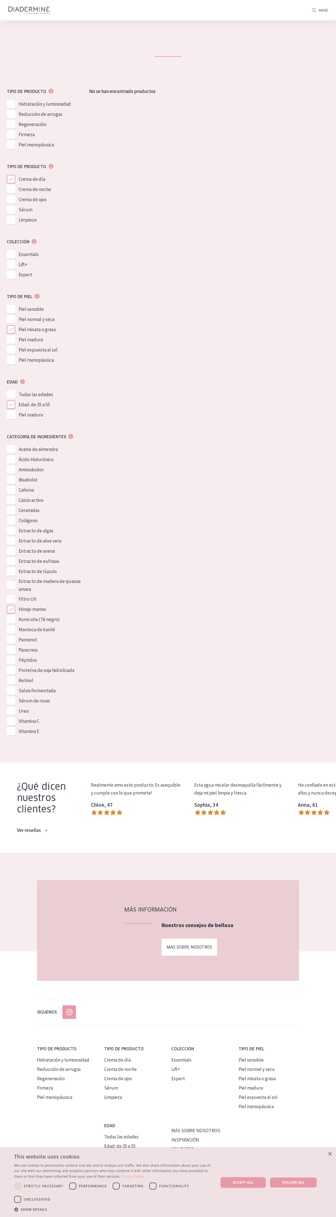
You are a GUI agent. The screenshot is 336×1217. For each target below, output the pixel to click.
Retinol (26, 680)
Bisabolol (28, 480)
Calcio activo (31, 500)
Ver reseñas (32, 830)
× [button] (330, 1154)
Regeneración (32, 124)
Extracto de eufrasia (39, 561)
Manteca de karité (37, 629)
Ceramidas (29, 510)
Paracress (28, 650)
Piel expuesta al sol (38, 350)
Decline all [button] (293, 1182)
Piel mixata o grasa (37, 329)
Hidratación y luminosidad (45, 104)
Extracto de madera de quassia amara (49, 585)
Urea (24, 711)
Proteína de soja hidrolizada (46, 670)
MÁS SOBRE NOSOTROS (195, 1130)
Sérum (25, 210)
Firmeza (27, 134)
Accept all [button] (243, 1182)
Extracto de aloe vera (40, 541)
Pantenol (28, 640)
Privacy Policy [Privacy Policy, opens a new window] (132, 1176)
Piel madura (31, 340)
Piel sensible (31, 309)
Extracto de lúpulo (38, 571)
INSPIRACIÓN (185, 1140)
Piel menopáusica (36, 145)
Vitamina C (29, 721)
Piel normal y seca (36, 319)
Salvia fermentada (37, 690)
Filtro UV (27, 599)
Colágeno (28, 520)
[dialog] (168, 1182)
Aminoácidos (31, 470)
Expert (25, 275)
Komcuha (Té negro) (39, 619)
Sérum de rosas (34, 701)
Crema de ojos (33, 199)
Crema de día (32, 179)
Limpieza (27, 220)
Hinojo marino (32, 609)
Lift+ (23, 264)
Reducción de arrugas (40, 114)
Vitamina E (29, 731)
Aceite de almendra (38, 449)
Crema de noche (35, 189)
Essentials (29, 254)
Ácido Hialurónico (36, 459)
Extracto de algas (36, 531)
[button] (113, 1209)
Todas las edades (36, 394)
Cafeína (26, 490)
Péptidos (28, 660)
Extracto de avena (37, 551)
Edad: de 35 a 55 (34, 405)
